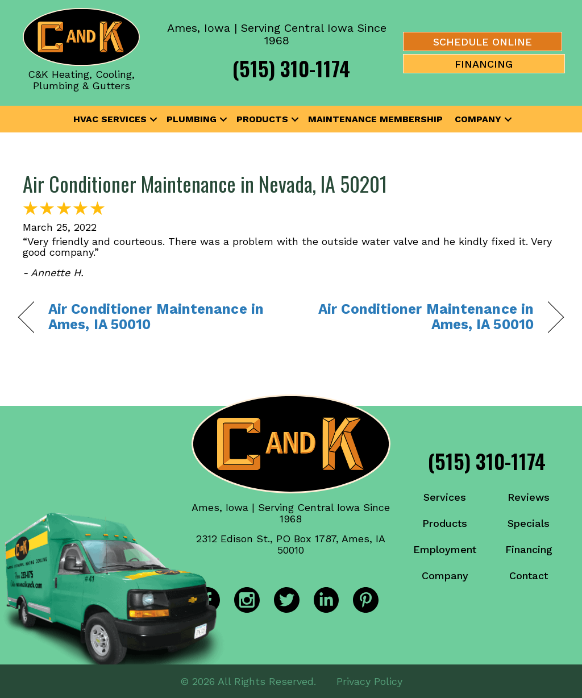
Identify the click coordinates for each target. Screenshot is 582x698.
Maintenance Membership (375, 119)
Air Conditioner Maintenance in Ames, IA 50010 (156, 317)
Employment (444, 549)
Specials (529, 523)
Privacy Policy (369, 681)
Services (444, 497)
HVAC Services (110, 119)
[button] (153, 119)
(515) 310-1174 (291, 68)
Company (478, 119)
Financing (528, 549)
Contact (528, 575)
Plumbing (192, 119)
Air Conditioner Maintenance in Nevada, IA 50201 (205, 183)
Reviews (529, 497)
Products (262, 119)
